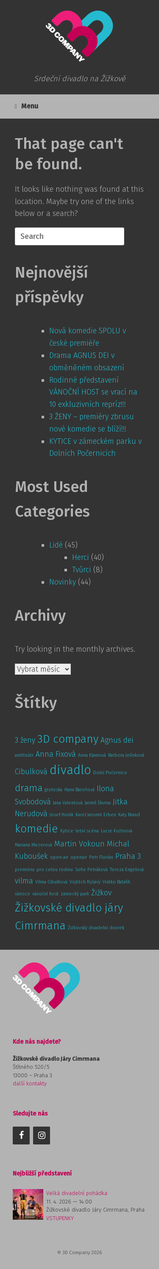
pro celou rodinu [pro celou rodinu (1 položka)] (54, 869)
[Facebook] (21, 1135)
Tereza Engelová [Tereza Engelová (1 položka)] (127, 869)
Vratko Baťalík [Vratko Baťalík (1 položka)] (116, 882)
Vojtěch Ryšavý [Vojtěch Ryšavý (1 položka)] (85, 882)
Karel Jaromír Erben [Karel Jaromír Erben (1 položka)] (95, 815)
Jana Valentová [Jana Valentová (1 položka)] (68, 803)
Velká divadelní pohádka (76, 1193)
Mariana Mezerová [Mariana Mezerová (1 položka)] (33, 845)
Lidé (56, 545)
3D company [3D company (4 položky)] (67, 739)
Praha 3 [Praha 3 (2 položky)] (128, 856)
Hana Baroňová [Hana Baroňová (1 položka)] (79, 789)
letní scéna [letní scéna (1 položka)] (87, 831)
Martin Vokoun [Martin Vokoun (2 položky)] (79, 844)
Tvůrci (81, 569)
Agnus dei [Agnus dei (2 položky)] (117, 740)
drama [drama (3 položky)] (28, 788)
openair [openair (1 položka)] (78, 857)
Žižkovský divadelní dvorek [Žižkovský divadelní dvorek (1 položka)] (96, 928)
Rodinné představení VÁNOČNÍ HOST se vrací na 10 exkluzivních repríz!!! (93, 392)
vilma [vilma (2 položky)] (24, 881)
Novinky (62, 582)
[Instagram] (41, 1135)
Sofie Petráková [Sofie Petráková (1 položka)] (91, 869)
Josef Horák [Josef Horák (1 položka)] (61, 815)
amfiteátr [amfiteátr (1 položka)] (24, 755)
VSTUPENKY (60, 1218)
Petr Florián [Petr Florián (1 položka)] (101, 857)
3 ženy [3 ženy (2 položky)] (25, 740)
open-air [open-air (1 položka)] (59, 857)
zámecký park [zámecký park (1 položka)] (75, 894)
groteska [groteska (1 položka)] (53, 789)
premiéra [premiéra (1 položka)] (24, 869)
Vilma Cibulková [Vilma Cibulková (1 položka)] (51, 882)
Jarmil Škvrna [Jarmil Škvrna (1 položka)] (98, 803)
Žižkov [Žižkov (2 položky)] (101, 892)
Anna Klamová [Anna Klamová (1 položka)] (92, 755)
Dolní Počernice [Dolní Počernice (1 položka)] (110, 772)
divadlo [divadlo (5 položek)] (70, 770)
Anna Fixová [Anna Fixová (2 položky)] (56, 754)
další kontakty (30, 1083)
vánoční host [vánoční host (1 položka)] (45, 894)
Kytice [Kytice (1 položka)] (66, 831)
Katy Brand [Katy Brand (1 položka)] (129, 815)
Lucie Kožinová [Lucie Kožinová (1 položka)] (116, 831)
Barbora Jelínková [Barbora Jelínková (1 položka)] (126, 755)
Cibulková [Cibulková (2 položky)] (31, 771)
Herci (80, 557)
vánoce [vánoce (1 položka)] (22, 894)
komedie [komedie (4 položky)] (36, 828)
